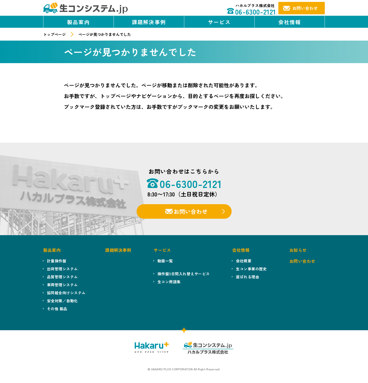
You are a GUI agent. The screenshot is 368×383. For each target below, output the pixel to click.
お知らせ (298, 250)
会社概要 (243, 261)
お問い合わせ (190, 211)
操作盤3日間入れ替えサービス (183, 273)
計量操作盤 (56, 261)
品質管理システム (62, 277)
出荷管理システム (62, 269)
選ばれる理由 (247, 277)
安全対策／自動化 (62, 300)
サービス (219, 22)
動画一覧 (165, 261)
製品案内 (78, 22)
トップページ (54, 34)
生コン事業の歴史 (251, 269)
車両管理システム (62, 284)
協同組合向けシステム (66, 292)
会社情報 (289, 22)
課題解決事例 (149, 22)
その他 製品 (57, 308)
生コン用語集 (169, 281)
